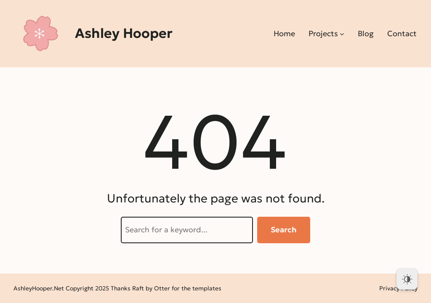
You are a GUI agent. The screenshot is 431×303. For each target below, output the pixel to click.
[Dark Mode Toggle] (407, 279)
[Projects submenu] (342, 34)
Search (284, 229)
